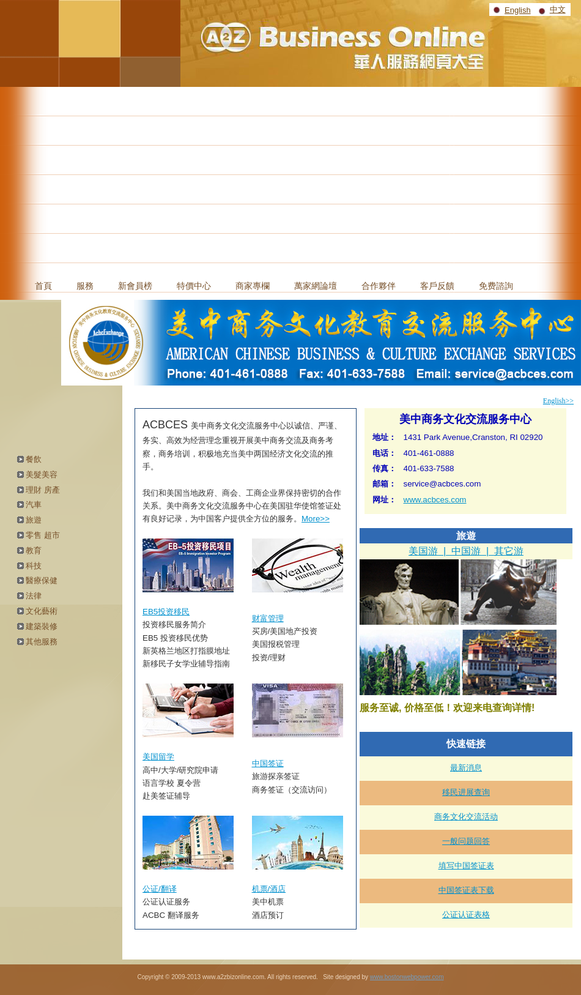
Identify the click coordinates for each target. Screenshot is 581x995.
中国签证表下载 (466, 890)
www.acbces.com (435, 499)
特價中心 (194, 286)
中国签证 (268, 763)
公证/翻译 (159, 888)
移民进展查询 (466, 792)
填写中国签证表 (466, 865)
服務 (85, 286)
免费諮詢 (496, 286)
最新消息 (466, 767)
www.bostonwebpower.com (407, 977)
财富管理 (268, 618)
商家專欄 (252, 286)
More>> (316, 518)
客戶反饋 (437, 286)
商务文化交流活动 (466, 816)
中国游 (466, 551)
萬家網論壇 (315, 286)
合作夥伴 (378, 286)
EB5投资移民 (166, 611)
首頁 (43, 286)
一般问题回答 (466, 841)
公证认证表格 (466, 914)
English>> (558, 401)
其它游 (509, 551)
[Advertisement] (290, 178)
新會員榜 (135, 286)
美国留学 (158, 756)
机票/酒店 (269, 888)
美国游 (423, 551)
